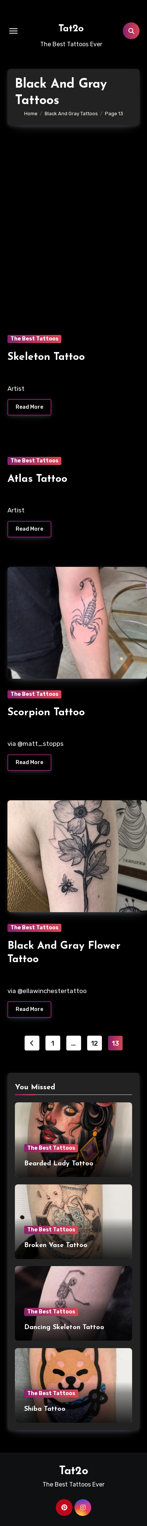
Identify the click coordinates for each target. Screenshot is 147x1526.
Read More (29, 407)
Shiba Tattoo (44, 1409)
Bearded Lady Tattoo (58, 1163)
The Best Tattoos (34, 339)
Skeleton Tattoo (46, 357)
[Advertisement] (73, 220)
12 (94, 1043)
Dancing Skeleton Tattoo (64, 1327)
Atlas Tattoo (37, 479)
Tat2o (71, 29)
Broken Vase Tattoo (55, 1245)
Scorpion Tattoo (46, 712)
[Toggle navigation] (13, 30)
